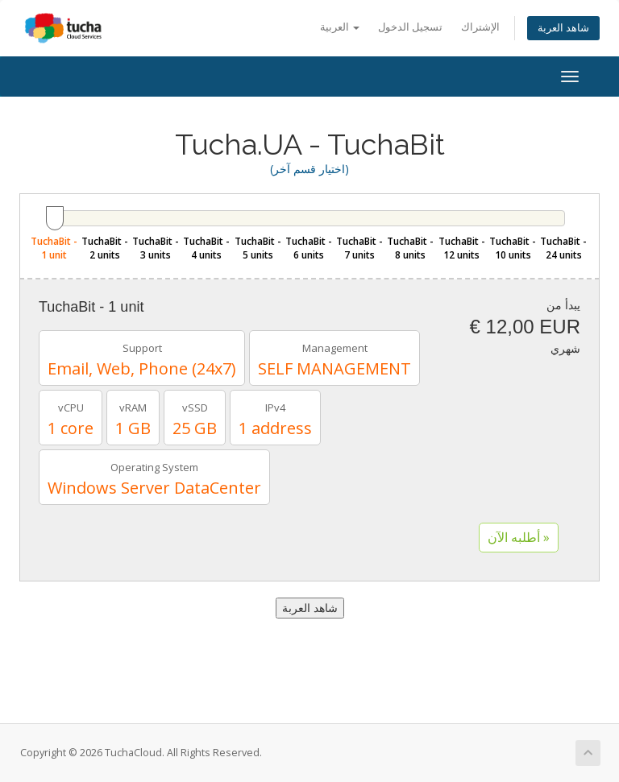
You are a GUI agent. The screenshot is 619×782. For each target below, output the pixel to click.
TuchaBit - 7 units (359, 248)
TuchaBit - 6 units (308, 248)
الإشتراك (480, 27)
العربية (339, 27)
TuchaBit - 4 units (206, 248)
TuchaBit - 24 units (563, 248)
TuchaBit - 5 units (258, 248)
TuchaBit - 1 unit (54, 248)
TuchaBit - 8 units (410, 248)
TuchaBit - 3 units (155, 248)
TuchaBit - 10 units (512, 248)
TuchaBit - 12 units (461, 248)
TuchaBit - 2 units (104, 248)
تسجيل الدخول (410, 27)
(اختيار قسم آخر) (309, 168)
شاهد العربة (563, 28)
